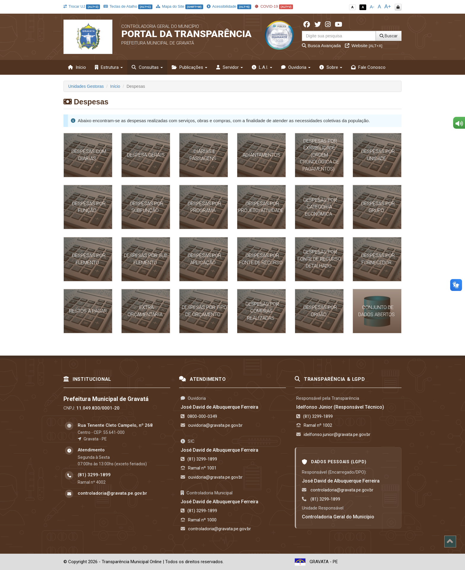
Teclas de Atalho (127, 6)
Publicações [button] (189, 67)
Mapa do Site (179, 6)
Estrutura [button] (109, 67)
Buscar (389, 36)
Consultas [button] (147, 67)
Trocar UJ (81, 6)
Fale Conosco (368, 67)
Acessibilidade (229, 6)
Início (77, 67)
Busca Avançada (321, 45)
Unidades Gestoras (86, 86)
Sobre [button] (330, 67)
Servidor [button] (229, 67)
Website (363, 45)
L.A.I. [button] (262, 67)
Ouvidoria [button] (295, 67)
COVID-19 (274, 6)
